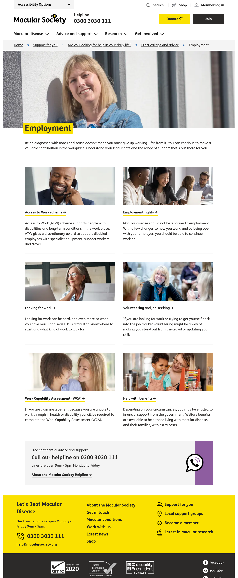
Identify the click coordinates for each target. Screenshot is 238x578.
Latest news (97, 534)
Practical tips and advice (160, 45)
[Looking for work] (70, 299)
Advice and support (74, 33)
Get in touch (98, 512)
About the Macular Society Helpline (62, 475)
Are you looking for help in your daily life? (99, 45)
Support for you (45, 45)
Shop (183, 5)
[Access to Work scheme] (70, 210)
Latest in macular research (189, 532)
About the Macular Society (111, 505)
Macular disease (28, 33)
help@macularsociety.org (37, 544)
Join (208, 19)
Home (40, 19)
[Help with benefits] (168, 389)
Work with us (99, 527)
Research (113, 33)
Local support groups (184, 513)
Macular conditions (104, 519)
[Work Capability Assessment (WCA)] (70, 389)
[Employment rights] (168, 210)
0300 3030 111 (92, 21)
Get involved (146, 33)
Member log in (212, 5)
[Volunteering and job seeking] (168, 299)
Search (158, 5)
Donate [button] (172, 19)
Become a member (181, 523)
